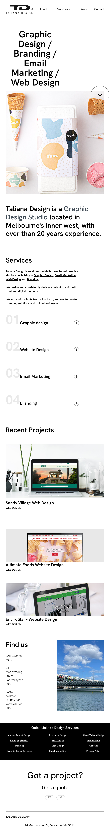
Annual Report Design (19, 735)
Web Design (13, 279)
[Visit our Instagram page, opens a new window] (60, 797)
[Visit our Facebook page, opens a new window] (49, 797)
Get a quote (55, 787)
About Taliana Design (93, 735)
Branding (33, 279)
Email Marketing (65, 275)
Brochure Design (57, 735)
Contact (99, 9)
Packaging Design (19, 740)
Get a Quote (93, 740)
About (43, 9)
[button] (64, 9)
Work (83, 9)
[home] (19, 9)
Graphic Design (43, 275)
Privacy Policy (93, 751)
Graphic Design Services (19, 751)
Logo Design (58, 746)
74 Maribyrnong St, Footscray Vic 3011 (49, 825)
